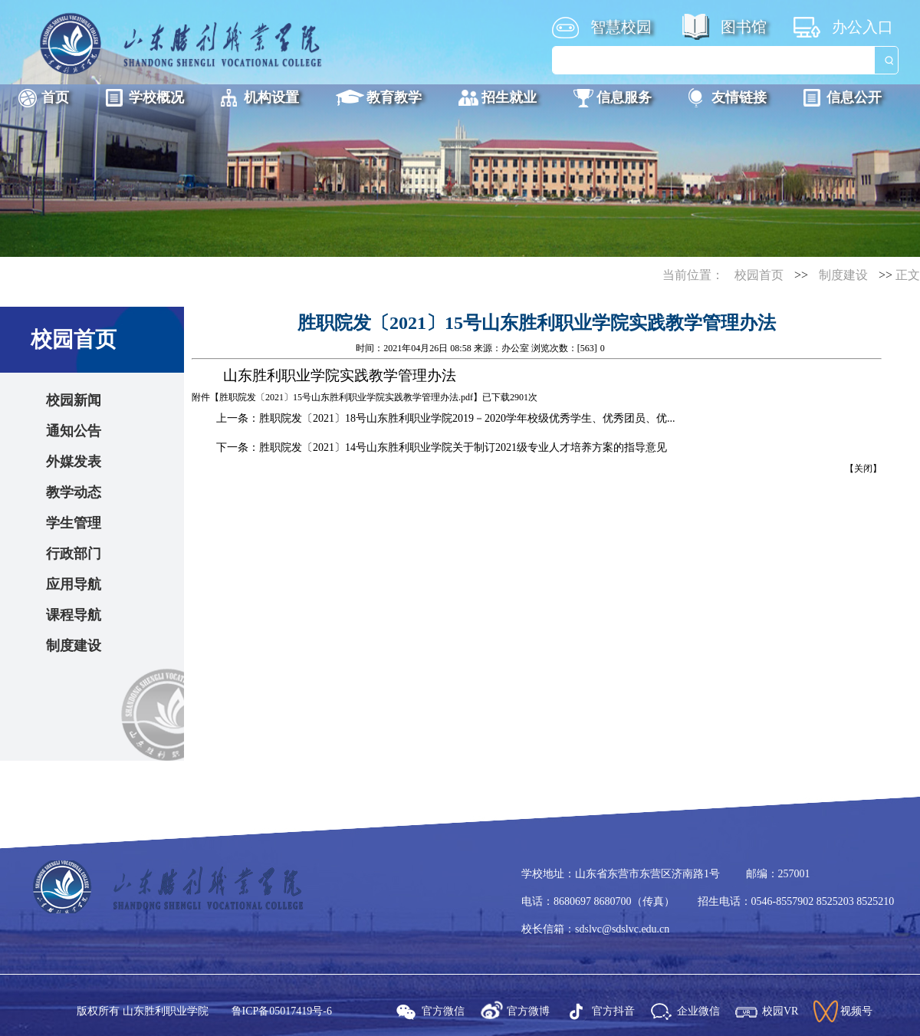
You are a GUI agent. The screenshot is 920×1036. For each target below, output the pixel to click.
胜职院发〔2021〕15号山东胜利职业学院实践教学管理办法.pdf (346, 397)
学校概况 (156, 97)
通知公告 (73, 431)
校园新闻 (73, 400)
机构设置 (271, 97)
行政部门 (73, 553)
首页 (55, 97)
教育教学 (394, 97)
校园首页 (759, 274)
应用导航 (73, 584)
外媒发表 (73, 461)
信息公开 (854, 97)
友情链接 (739, 97)
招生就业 (509, 97)
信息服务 (624, 97)
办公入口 (862, 26)
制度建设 (843, 274)
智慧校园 (621, 26)
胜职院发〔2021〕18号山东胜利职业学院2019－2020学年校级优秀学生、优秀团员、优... (467, 418)
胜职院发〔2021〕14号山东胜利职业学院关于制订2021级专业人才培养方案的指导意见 (463, 447)
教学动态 (73, 492)
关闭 (863, 468)
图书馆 (744, 26)
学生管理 (73, 523)
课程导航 (73, 615)
